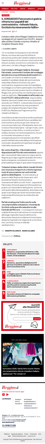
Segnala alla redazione (17, 434)
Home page (5, 12)
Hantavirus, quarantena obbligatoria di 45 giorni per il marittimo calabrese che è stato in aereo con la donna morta (23, 265)
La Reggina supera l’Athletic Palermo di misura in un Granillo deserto (23, 275)
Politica (12, 12)
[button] (41, 13)
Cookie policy (33, 434)
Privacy (26, 434)
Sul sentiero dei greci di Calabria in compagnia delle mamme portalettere (23, 295)
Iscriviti (37, 319)
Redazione (7, 434)
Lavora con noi (32, 436)
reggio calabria (28, 231)
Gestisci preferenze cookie (19, 436)
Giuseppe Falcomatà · (13, 231)
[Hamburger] (3, 3)
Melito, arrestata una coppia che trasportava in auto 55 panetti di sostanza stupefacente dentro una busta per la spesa (24, 285)
